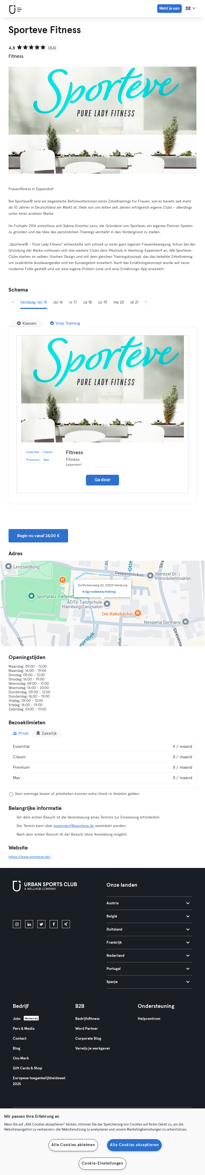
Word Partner (86, 1029)
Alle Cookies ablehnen (73, 1145)
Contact (19, 1038)
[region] (102, 1141)
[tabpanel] (102, 762)
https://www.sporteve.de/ (30, 857)
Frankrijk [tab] (148, 942)
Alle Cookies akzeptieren (134, 1145)
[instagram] (17, 924)
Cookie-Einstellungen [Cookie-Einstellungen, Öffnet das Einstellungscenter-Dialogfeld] (102, 1163)
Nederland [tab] (148, 955)
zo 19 (102, 302)
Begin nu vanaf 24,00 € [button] (38, 536)
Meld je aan (169, 8)
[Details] (102, 388)
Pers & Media (23, 1029)
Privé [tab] (20, 733)
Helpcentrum (149, 1019)
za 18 (87, 302)
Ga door (102, 480)
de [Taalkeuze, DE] (190, 8)
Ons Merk (21, 1058)
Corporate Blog (88, 1038)
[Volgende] (145, 302)
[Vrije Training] (65, 323)
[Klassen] (27, 323)
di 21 (134, 302)
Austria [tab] (148, 903)
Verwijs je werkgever (92, 1048)
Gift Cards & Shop (27, 1068)
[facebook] (54, 924)
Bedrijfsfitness (87, 1019)
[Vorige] (13, 302)
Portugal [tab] (148, 969)
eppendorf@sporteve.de (74, 826)
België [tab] (148, 916)
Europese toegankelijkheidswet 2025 (39, 1081)
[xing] (66, 924)
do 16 (58, 302)
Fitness (74, 452)
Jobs (17, 1019)
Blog (16, 1048)
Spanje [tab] (148, 982)
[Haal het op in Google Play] (70, 907)
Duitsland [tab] (148, 929)
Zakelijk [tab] (46, 733)
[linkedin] (29, 924)
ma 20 (118, 302)
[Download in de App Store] (31, 907)
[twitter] (41, 924)
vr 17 (73, 302)
